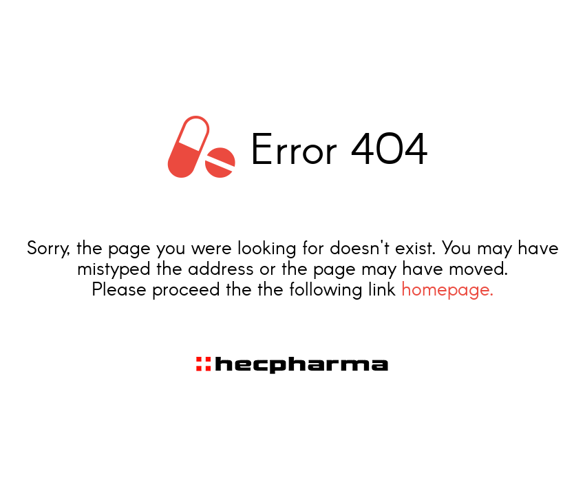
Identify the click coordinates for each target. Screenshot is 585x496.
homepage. (447, 290)
